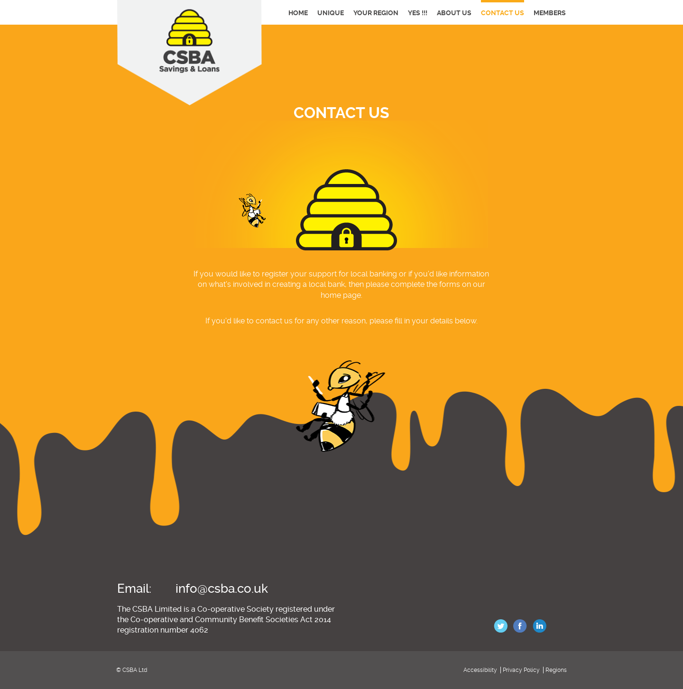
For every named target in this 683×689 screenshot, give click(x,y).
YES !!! (417, 13)
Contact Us (502, 13)
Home (298, 13)
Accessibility (480, 670)
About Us (454, 13)
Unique (330, 13)
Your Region (375, 13)
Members (550, 13)
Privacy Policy (521, 670)
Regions (556, 670)
